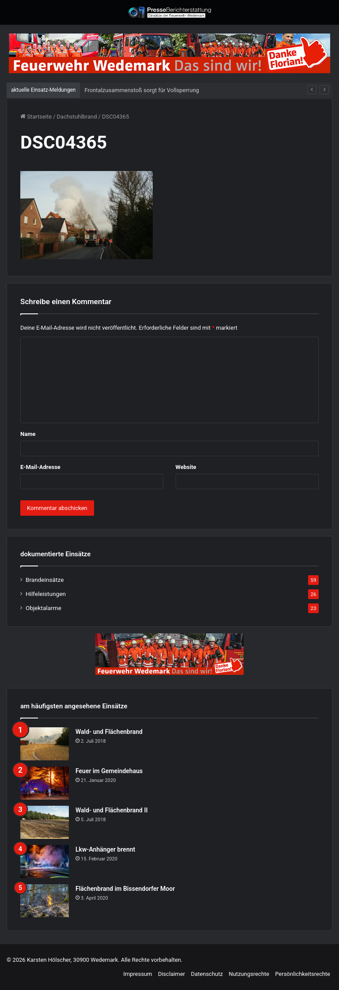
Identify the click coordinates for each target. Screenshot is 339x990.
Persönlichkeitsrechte (302, 974)
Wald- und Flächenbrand (109, 731)
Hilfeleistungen (46, 593)
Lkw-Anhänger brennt (105, 849)
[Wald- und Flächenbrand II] (44, 822)
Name (27, 434)
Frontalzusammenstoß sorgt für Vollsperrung (141, 90)
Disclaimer (171, 974)
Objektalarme (43, 607)
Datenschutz (206, 974)
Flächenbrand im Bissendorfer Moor (125, 888)
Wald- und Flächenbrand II (111, 810)
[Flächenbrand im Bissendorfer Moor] (44, 900)
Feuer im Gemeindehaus (109, 770)
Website (186, 467)
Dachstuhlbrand (77, 116)
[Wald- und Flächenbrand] (44, 743)
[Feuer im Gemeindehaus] (44, 783)
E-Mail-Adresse (40, 467)
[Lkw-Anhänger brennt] (44, 861)
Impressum (137, 974)
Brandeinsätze (45, 579)
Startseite (36, 116)
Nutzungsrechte (249, 974)
